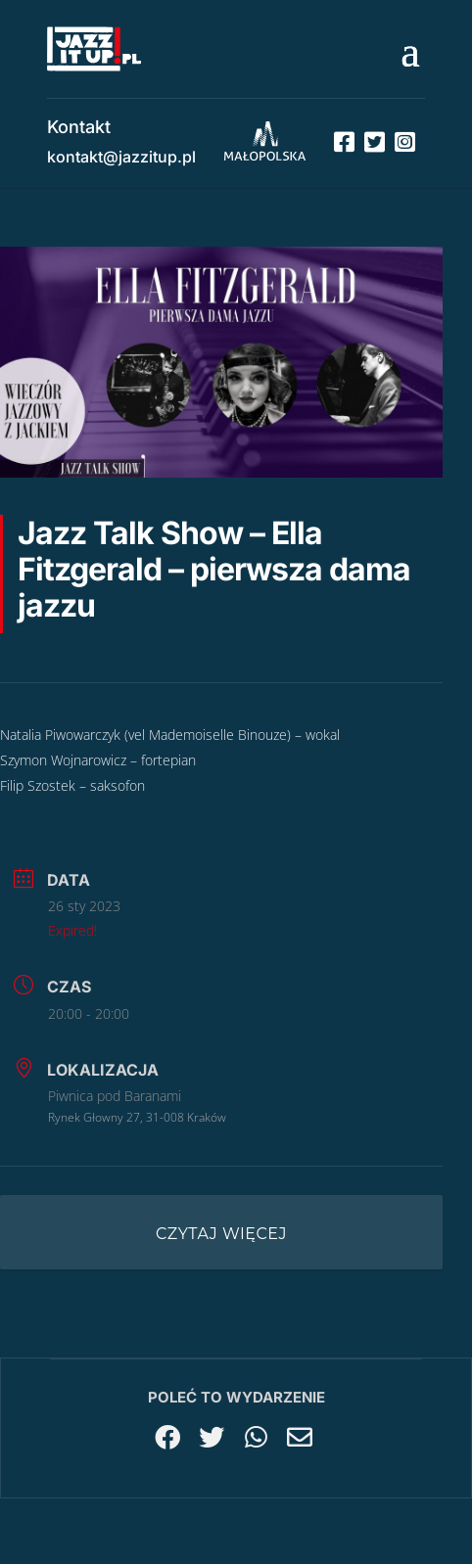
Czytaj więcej (221, 1233)
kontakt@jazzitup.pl (121, 156)
